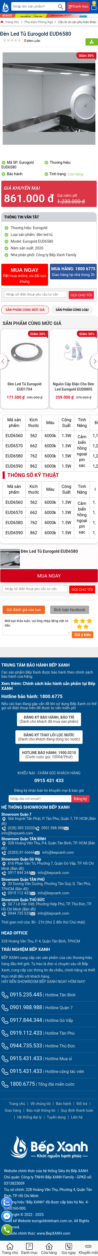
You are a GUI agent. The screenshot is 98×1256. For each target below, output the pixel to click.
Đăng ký (80, 799)
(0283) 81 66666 (18, 852)
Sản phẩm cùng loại (72, 310)
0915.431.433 (21, 1058)
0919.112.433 (21, 1033)
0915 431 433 (49, 780)
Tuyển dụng (56, 1117)
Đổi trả (82, 1104)
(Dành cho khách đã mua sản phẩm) (49, 719)
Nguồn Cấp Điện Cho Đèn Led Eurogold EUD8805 (73, 386)
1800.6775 (18, 1084)
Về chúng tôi (40, 1104)
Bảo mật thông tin (40, 1110)
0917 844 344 (15, 873)
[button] (4, 361)
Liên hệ (77, 1117)
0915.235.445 (21, 994)
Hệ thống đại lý (29, 1117)
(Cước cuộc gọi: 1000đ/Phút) (49, 755)
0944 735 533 (15, 913)
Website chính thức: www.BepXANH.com (37, 1233)
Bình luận (32, 41)
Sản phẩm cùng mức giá (25, 310)
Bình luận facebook (69, 610)
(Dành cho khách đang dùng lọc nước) (49, 737)
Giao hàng (13, 1110)
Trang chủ (9, 22)
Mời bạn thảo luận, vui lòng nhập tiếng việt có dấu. (37, 626)
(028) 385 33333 (18, 828)
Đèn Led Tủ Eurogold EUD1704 (25, 386)
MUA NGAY (49, 576)
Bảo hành (63, 1104)
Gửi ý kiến (82, 635)
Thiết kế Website (17, 1221)
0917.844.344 (21, 1020)
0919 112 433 (15, 893)
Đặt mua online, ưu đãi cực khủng (24, 275)
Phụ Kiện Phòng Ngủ (39, 22)
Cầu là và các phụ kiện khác (77, 22)
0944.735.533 (21, 1046)
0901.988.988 (49, 828)
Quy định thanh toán (77, 1110)
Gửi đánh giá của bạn (24, 610)
